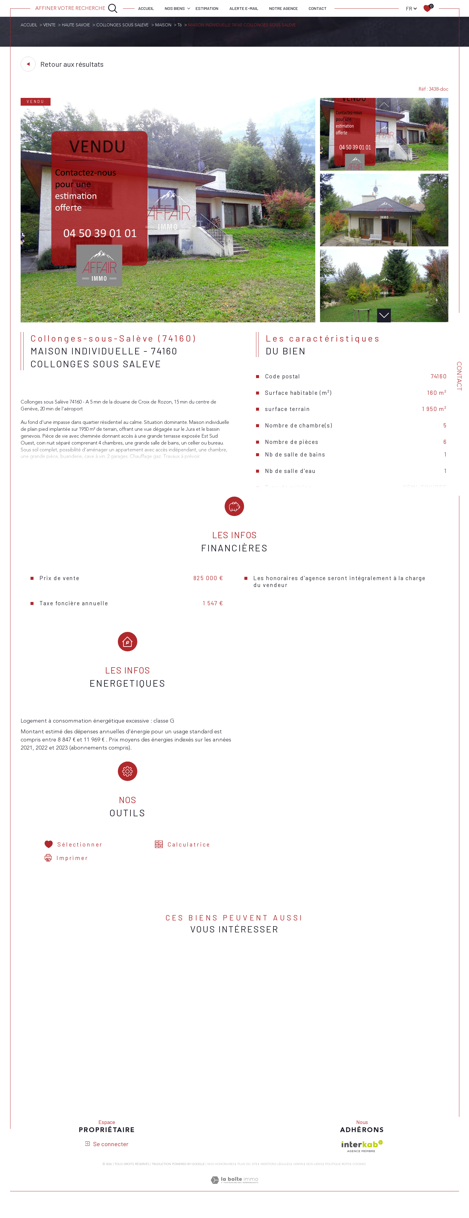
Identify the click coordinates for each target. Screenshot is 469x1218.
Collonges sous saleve (125, 25)
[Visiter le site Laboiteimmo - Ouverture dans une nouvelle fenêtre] (234, 1199)
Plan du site (247, 1176)
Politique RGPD (337, 1176)
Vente (50, 25)
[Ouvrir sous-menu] (189, 8)
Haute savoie (77, 25)
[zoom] (168, 322)
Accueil (146, 8)
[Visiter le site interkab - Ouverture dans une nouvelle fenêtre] (362, 1158)
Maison (166, 25)
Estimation (207, 8)
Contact (318, 8)
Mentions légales (275, 1176)
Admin (298, 1176)
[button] (384, 316)
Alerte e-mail (243, 8)
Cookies (359, 1176)
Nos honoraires (220, 1176)
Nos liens (314, 1176)
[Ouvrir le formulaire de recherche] (76, 8)
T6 (183, 25)
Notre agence (283, 8)
